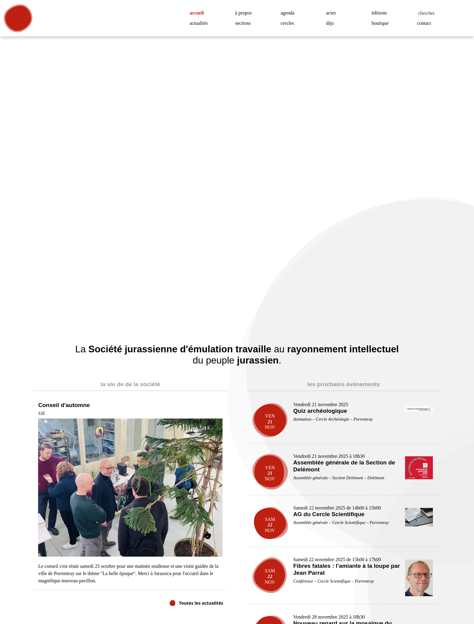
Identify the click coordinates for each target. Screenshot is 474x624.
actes (332, 13)
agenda (289, 13)
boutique (381, 23)
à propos (245, 13)
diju (330, 23)
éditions (380, 13)
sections (244, 23)
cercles (289, 23)
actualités (200, 23)
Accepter (438, 599)
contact (425, 23)
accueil (199, 13)
